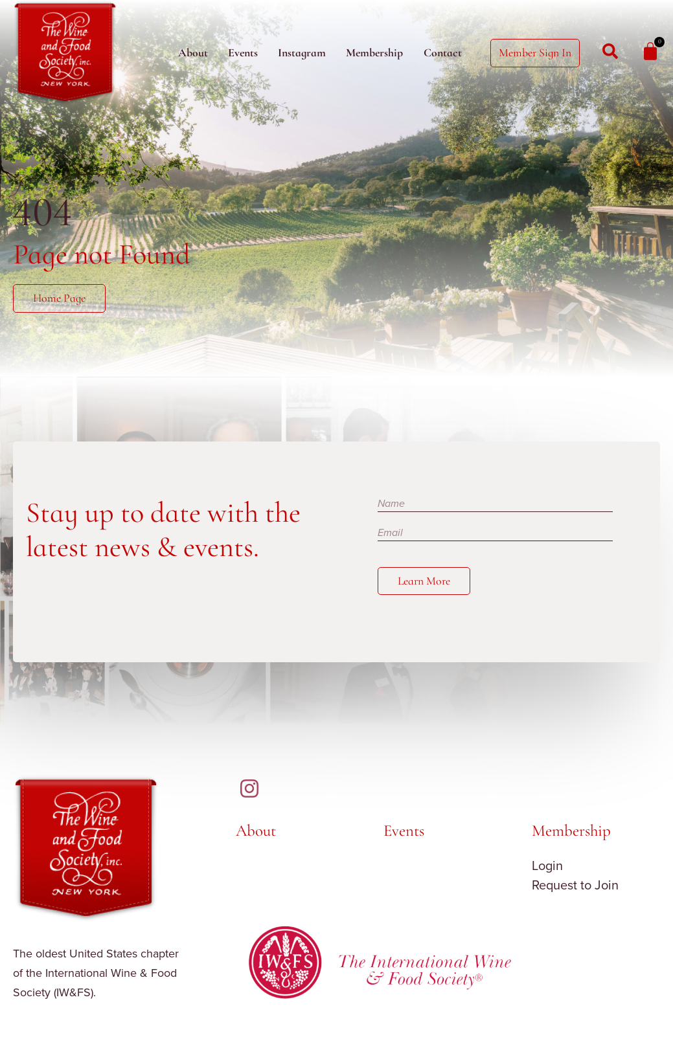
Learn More (424, 581)
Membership (374, 53)
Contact (443, 53)
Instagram (302, 53)
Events (243, 53)
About (193, 53)
